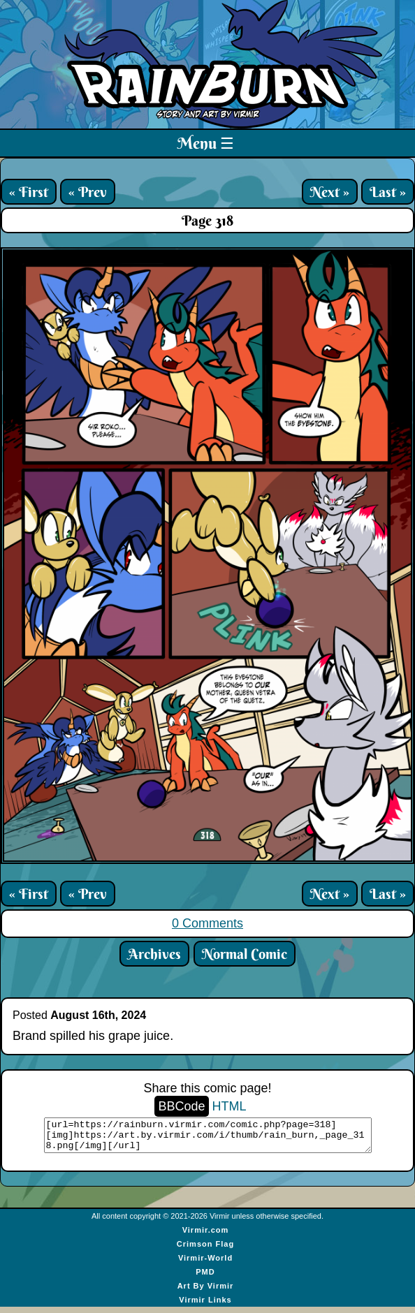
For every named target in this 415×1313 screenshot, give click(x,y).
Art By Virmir (205, 1292)
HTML (229, 1106)
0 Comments (207, 923)
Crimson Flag (205, 1250)
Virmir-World (205, 1264)
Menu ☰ (205, 143)
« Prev (87, 191)
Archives (154, 953)
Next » (329, 191)
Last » (388, 191)
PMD (205, 1278)
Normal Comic (244, 953)
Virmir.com (205, 1236)
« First (28, 191)
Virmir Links (205, 1306)
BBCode (181, 1106)
